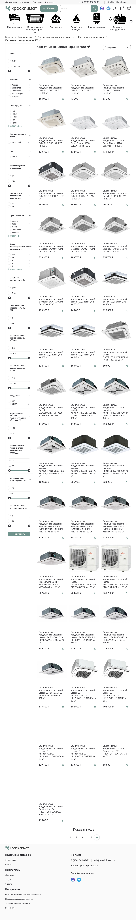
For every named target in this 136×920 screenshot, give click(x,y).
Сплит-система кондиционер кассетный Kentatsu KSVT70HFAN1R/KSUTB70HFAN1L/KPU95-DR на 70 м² (51, 470)
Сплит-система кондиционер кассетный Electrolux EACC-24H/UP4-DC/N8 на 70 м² (83, 248)
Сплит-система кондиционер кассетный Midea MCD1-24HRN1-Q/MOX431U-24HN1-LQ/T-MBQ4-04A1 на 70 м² (51, 526)
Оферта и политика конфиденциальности (23, 894)
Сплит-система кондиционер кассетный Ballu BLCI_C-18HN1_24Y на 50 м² (115, 195)
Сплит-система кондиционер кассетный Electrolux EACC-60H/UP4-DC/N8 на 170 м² (51, 248)
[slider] (9, 71)
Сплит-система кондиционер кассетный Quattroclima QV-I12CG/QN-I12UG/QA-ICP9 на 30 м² (115, 751)
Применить (19, 534)
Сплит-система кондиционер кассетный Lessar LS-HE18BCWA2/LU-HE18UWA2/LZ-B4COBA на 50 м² (51, 753)
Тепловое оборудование (121, 28)
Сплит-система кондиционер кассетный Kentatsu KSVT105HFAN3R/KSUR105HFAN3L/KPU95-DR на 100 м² (83, 412)
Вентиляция (57, 27)
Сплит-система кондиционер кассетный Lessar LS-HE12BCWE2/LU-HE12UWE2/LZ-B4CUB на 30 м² (115, 694)
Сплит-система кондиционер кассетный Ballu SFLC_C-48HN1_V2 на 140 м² (83, 354)
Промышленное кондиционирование (36, 30)
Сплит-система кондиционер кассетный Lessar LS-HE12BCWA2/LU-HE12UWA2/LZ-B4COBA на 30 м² (83, 694)
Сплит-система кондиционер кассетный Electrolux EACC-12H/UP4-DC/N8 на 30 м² (51, 301)
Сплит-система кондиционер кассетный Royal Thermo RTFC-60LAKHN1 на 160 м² (115, 142)
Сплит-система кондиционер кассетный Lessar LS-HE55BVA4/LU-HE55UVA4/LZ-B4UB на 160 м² (51, 693)
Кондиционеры (14, 27)
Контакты (49, 2)
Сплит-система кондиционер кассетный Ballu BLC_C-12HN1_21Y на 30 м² (115, 89)
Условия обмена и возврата (17, 903)
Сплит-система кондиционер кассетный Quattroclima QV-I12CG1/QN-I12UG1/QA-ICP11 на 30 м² (51, 809)
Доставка (37, 2)
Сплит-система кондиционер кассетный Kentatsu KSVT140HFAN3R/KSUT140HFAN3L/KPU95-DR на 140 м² (115, 412)
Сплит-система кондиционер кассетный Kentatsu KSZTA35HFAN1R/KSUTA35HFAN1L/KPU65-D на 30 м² (83, 470)
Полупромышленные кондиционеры (56, 37)
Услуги (8, 880)
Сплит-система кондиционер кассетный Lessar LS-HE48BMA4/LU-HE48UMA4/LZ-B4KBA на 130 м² (83, 637)
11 (90, 837)
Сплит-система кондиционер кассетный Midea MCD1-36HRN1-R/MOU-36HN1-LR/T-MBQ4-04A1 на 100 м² (83, 526)
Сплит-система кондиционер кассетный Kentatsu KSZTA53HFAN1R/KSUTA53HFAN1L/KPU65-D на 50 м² (115, 470)
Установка (25, 2)
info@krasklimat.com (117, 2)
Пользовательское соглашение (19, 899)
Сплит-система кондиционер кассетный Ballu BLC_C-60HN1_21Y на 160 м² (51, 89)
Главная (9, 37)
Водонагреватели (100, 27)
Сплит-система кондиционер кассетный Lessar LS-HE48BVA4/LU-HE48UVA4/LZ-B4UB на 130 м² (115, 637)
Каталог (49, 8)
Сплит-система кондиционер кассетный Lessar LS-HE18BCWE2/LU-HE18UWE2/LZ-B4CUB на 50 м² (83, 753)
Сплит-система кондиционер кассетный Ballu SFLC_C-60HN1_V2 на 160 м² (51, 354)
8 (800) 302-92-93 (90, 2)
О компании (11, 2)
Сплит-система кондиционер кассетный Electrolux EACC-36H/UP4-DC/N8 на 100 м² (115, 248)
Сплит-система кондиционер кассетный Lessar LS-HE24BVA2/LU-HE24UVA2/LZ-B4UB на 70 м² (51, 637)
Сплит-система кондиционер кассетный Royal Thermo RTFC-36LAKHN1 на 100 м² (83, 142)
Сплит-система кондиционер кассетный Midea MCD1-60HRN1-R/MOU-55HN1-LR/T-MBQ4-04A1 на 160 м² (51, 582)
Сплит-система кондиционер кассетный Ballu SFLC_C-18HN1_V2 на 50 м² (83, 301)
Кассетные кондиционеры (91, 37)
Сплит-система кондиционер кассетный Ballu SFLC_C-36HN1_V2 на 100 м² (115, 301)
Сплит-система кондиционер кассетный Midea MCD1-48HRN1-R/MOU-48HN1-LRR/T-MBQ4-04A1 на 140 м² (115, 526)
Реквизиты (10, 908)
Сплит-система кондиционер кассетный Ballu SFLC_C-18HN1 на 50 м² (51, 195)
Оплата (8, 884)
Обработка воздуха (78, 28)
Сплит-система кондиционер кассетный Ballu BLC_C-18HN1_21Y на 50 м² (83, 89)
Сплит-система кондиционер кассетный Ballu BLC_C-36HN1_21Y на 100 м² (51, 142)
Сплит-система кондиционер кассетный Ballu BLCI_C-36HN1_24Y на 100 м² (83, 195)
